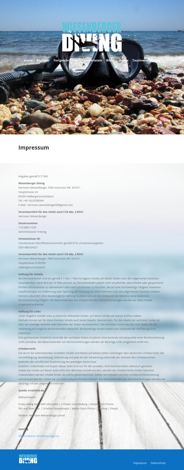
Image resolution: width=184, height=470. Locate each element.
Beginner (43, 60)
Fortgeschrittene (66, 60)
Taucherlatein (92, 60)
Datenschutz (158, 463)
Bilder (110, 60)
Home (28, 60)
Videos (123, 60)
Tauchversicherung (146, 60)
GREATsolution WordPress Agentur (39, 436)
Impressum (140, 463)
